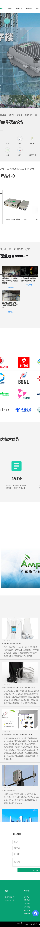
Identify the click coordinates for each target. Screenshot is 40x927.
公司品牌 (27, 903)
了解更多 (11, 292)
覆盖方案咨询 (9, 897)
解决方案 (19, 8)
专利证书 (27, 913)
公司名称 (17, 854)
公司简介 (27, 897)
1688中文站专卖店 (31, 924)
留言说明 (17, 862)
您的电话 (17, 848)
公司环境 (27, 907)
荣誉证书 (27, 910)
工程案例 (29, 8)
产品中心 (9, 8)
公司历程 (27, 900)
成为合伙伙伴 (9, 900)
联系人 (16, 842)
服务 (37, 8)
